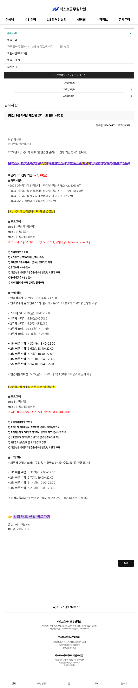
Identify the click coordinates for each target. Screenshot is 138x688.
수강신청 (30, 19)
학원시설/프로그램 (17, 53)
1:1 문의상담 (62, 46)
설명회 (81, 19)
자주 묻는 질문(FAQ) (18, 46)
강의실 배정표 (69, 82)
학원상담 (12, 40)
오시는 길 (12, 67)
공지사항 (12, 33)
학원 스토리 (13, 60)
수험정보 (102, 19)
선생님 (9, 19)
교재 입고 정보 (69, 89)
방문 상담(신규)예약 (42, 46)
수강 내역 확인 (69, 96)
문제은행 (124, 19)
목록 (126, 563)
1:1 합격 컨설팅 (56, 19)
